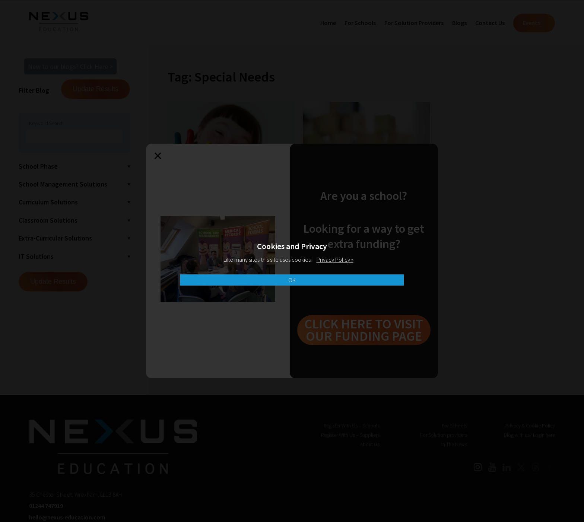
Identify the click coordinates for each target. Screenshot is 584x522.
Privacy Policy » (335, 259)
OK (292, 280)
